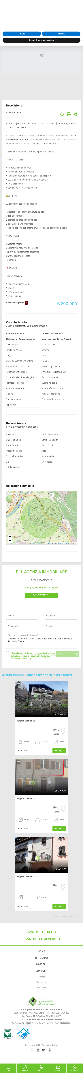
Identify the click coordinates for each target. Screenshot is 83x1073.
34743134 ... (42, 595)
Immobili (41, 964)
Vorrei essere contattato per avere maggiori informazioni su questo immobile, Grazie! (41, 641)
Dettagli (59, 750)
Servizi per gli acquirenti (41, 939)
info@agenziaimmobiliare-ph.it (41, 587)
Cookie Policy (41, 988)
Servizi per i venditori (41, 932)
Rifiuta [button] (22, 1061)
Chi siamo (41, 957)
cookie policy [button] (62, 1041)
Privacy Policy (41, 982)
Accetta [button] (61, 1061)
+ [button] (10, 537)
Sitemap (41, 977)
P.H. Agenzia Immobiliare (41, 571)
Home (41, 951)
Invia (60, 654)
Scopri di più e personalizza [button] (41, 1067)
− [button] (10, 541)
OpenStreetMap (63, 543)
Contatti (41, 970)
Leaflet (49, 543)
